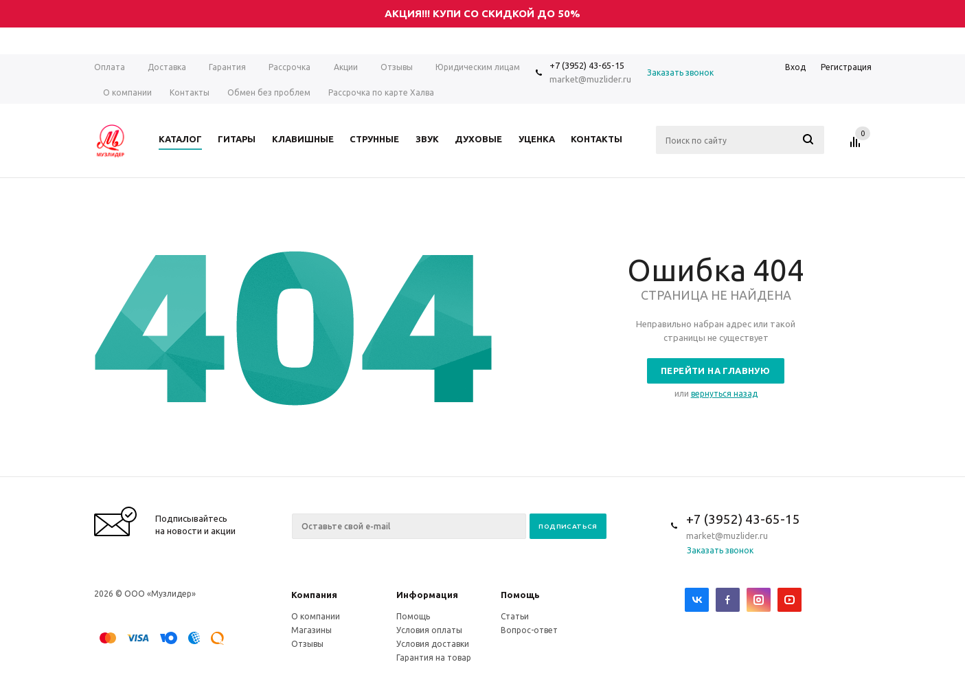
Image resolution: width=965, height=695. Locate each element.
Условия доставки (432, 643)
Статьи (515, 616)
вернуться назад (724, 393)
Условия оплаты (429, 630)
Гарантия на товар (433, 657)
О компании (315, 616)
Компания (314, 594)
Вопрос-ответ (529, 630)
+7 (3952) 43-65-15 (586, 65)
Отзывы (307, 643)
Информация (427, 594)
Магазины (311, 630)
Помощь (520, 594)
